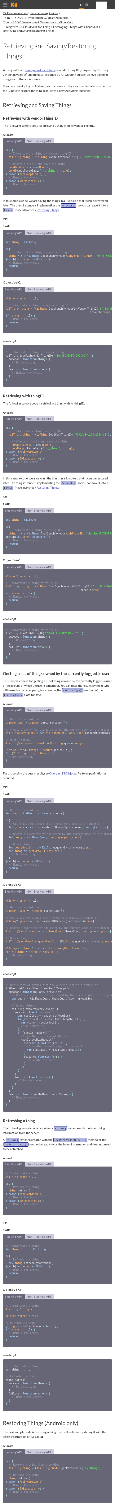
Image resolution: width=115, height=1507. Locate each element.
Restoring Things (48, 207)
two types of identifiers (40, 70)
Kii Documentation (15, 13)
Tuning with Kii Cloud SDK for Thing (26, 27)
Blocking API (13, 141)
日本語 (86, 6)
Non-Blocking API (39, 141)
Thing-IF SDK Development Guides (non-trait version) (38, 22)
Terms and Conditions (81, 1502)
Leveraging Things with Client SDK (75, 27)
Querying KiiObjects (62, 756)
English (81, 6)
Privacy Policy (104, 1502)
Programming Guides (44, 13)
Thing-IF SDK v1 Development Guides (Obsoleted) (36, 17)
